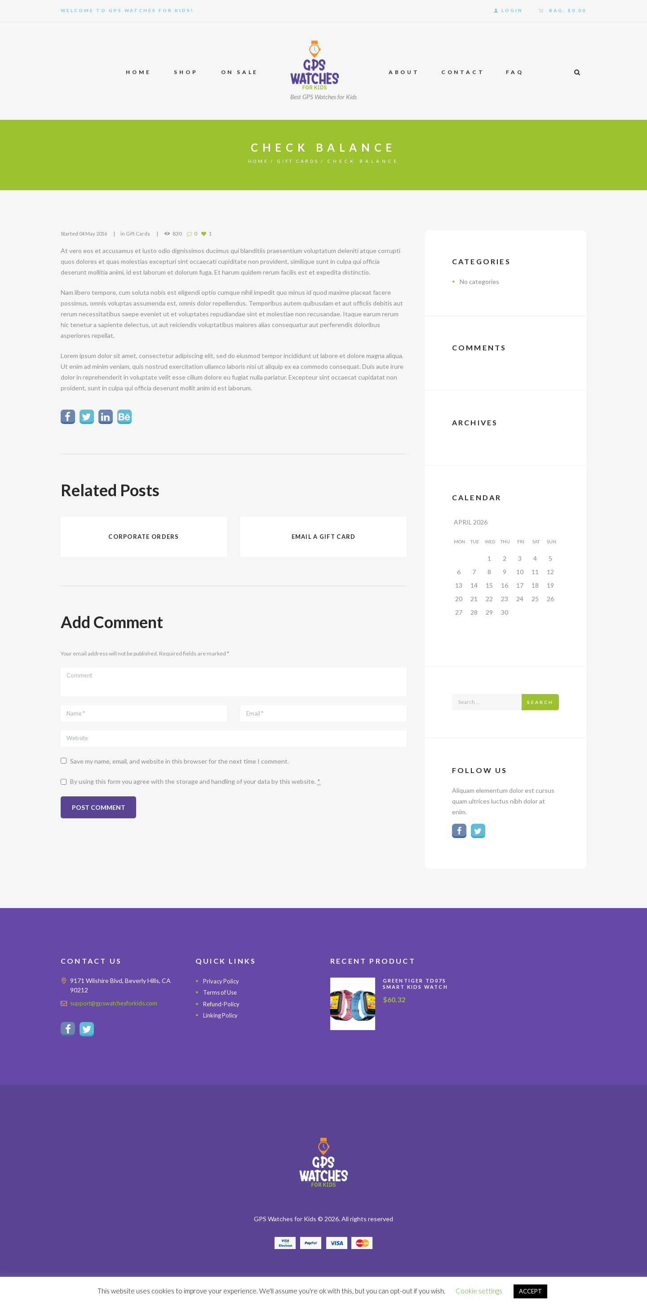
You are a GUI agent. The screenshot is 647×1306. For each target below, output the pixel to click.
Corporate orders (144, 538)
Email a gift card (323, 538)
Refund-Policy (223, 1005)
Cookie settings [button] (479, 1291)
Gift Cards (300, 161)
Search (540, 702)
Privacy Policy (222, 983)
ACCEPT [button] (530, 1291)
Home (253, 161)
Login (512, 10)
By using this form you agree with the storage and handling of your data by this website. (195, 789)
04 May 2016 (94, 233)
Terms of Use (222, 994)
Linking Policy (222, 1017)
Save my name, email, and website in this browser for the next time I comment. (179, 768)
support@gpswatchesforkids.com (117, 1005)
